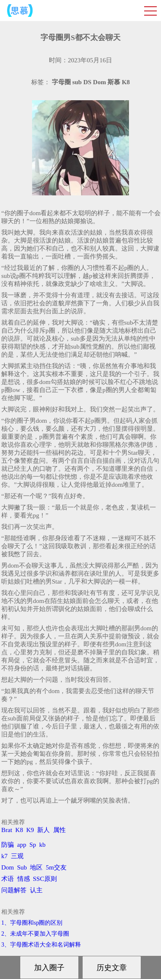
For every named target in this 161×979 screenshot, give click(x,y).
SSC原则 (45, 878)
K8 (19, 830)
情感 (23, 878)
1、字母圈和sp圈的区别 (31, 923)
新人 (43, 830)
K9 (30, 830)
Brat (6, 830)
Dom (7, 867)
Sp (33, 844)
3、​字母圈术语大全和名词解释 (41, 945)
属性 (59, 830)
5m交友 (56, 867)
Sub (22, 867)
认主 (36, 890)
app (22, 844)
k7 (4, 856)
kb (42, 844)
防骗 (7, 844)
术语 (7, 878)
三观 (17, 856)
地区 (36, 867)
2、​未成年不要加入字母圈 (35, 934)
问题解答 (14, 890)
